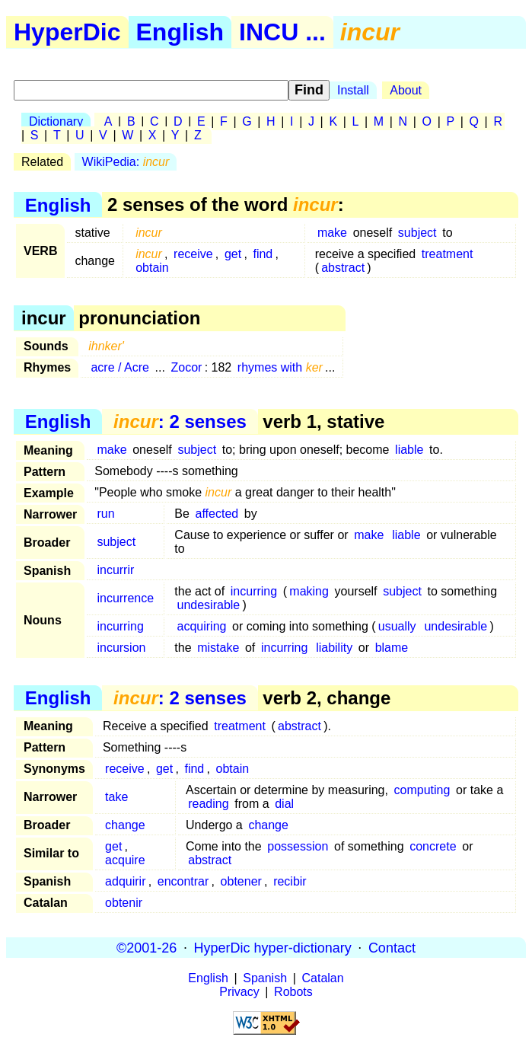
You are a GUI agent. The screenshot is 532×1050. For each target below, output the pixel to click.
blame (392, 647)
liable (409, 449)
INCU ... (282, 32)
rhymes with (280, 367)
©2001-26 (146, 947)
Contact (392, 947)
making (309, 591)
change (125, 825)
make (332, 232)
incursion (121, 647)
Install (353, 90)
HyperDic (67, 32)
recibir (290, 881)
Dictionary (56, 121)
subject (417, 232)
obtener (241, 881)
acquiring (202, 626)
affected (217, 513)
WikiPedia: (126, 161)
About (406, 90)
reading (208, 803)
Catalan (323, 978)
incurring (254, 591)
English (180, 32)
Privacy (239, 991)
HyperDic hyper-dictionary (273, 947)
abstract (343, 267)
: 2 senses (180, 421)
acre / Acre (119, 367)
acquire (125, 860)
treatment (447, 253)
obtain (152, 267)
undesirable (209, 604)
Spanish (265, 978)
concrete (432, 846)
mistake (218, 647)
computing (422, 790)
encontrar (183, 881)
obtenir (123, 902)
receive (193, 253)
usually (397, 626)
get (233, 253)
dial (284, 803)
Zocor (186, 367)
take (116, 796)
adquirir (125, 881)
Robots (293, 991)
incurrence (125, 598)
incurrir (115, 569)
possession (297, 846)
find (262, 253)
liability (334, 647)
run (105, 513)
